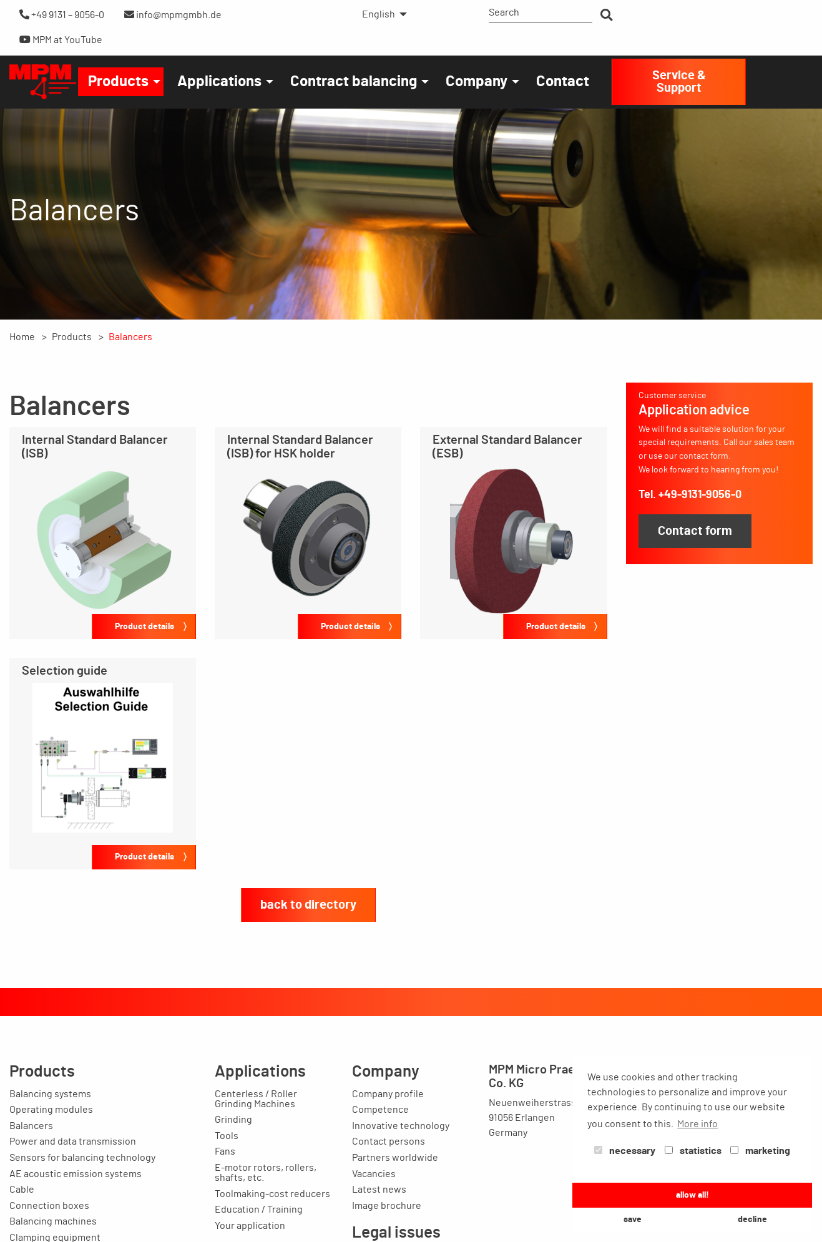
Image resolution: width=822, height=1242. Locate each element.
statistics (693, 1151)
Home (22, 337)
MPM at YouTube (60, 39)
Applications (219, 81)
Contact (562, 81)
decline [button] (752, 1219)
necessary (624, 1151)
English (378, 14)
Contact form (695, 531)
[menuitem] (381, 14)
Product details (144, 626)
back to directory (308, 905)
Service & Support (679, 81)
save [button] (633, 1219)
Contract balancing (353, 81)
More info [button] (697, 1124)
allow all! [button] (692, 1195)
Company (476, 81)
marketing (760, 1151)
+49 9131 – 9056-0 (61, 14)
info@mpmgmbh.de (173, 14)
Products (118, 81)
